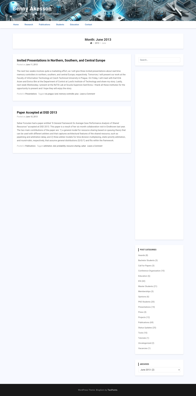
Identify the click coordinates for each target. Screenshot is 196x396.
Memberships (144, 291)
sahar (83, 146)
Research (29, 24)
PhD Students (144, 302)
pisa (77, 94)
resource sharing (73, 146)
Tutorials (142, 338)
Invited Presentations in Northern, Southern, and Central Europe (61, 60)
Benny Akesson (32, 9)
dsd (54, 146)
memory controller (66, 94)
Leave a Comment (87, 94)
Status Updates (145, 327)
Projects (142, 317)
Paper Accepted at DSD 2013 (37, 112)
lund (56, 94)
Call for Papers (144, 265)
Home (16, 24)
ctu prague (49, 94)
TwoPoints (112, 390)
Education (74, 24)
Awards (141, 255)
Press (140, 312)
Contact (88, 24)
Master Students (145, 286)
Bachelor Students (146, 260)
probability (61, 146)
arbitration (48, 146)
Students (60, 24)
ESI (139, 281)
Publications (44, 24)
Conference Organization (149, 271)
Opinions (142, 296)
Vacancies (143, 348)
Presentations (31, 94)
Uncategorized (144, 343)
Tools (140, 333)
